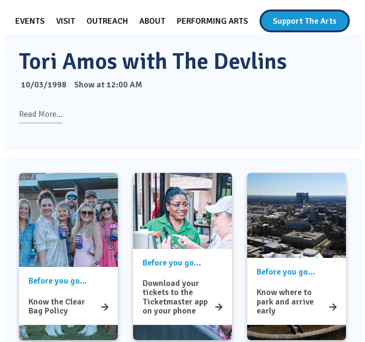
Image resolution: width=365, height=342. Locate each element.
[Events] (29, 21)
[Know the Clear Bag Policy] (104, 307)
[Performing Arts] (212, 21)
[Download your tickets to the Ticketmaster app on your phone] (218, 307)
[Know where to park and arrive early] (332, 307)
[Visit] (65, 21)
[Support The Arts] (304, 21)
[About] (152, 21)
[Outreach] (107, 21)
